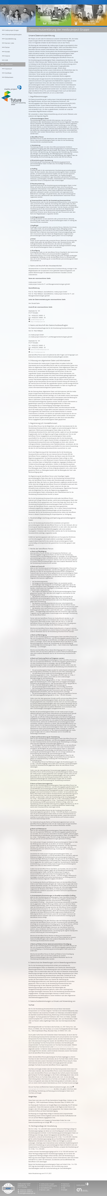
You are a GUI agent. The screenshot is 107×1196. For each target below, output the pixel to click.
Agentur (82, 1190)
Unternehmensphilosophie (49, 1186)
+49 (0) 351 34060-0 (25, 1190)
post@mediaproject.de (37, 319)
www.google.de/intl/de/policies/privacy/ (64, 1122)
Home (82, 1184)
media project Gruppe (47, 1184)
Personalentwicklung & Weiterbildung (89, 15)
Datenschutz (66, 1186)
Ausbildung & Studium (18, 15)
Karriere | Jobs (45, 1190)
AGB (63, 1188)
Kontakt (64, 1190)
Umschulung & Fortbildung (53, 15)
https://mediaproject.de (37, 321)
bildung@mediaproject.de (27, 1193)
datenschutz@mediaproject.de (39, 349)
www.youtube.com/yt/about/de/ (64, 1047)
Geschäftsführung (46, 1188)
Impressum (65, 1184)
